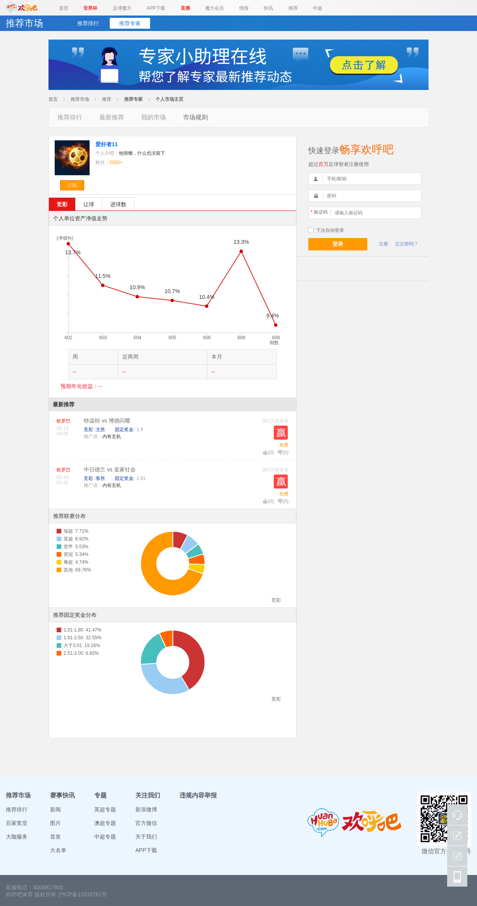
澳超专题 (105, 823)
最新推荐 (111, 117)
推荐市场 (80, 99)
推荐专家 (130, 23)
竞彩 (62, 204)
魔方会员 (214, 8)
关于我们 (146, 837)
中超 (317, 8)
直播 (185, 8)
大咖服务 (17, 837)
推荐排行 (88, 23)
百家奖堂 (17, 823)
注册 (383, 244)
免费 (284, 445)
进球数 (118, 204)
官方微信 (146, 823)
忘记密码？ (406, 244)
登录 (337, 244)
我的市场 (153, 117)
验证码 (319, 212)
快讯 (268, 8)
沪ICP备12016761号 (82, 894)
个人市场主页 (169, 99)
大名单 (58, 850)
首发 (55, 837)
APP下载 (156, 8)
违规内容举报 (198, 795)
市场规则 (195, 117)
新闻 (55, 809)
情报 (244, 8)
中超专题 (105, 837)
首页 (63, 8)
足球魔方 (122, 8)
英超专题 (105, 809)
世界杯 (90, 8)
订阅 (72, 185)
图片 (55, 823)
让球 (88, 204)
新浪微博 (146, 809)
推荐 (293, 8)
